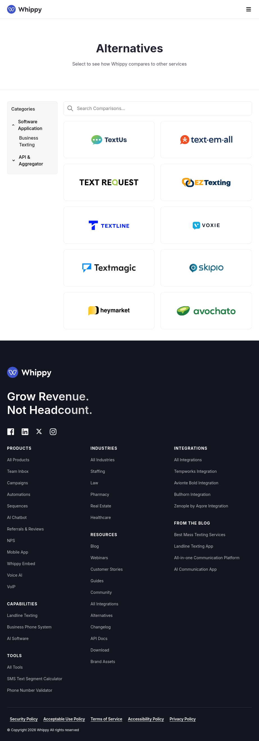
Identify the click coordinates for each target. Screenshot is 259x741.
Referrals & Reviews (25, 529)
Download (99, 650)
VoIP (11, 586)
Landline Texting (22, 615)
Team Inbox (18, 471)
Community (101, 592)
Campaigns (17, 482)
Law (94, 482)
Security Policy (24, 719)
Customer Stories (106, 569)
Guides (96, 580)
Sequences (17, 505)
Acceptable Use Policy (64, 719)
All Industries (102, 459)
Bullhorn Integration (192, 494)
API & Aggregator (27, 160)
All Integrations (104, 603)
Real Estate (100, 505)
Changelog (100, 626)
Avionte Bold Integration (196, 482)
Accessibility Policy (146, 719)
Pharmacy (99, 494)
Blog (94, 546)
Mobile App (17, 552)
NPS (11, 540)
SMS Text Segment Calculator (34, 678)
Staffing (97, 471)
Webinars (99, 557)
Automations (18, 494)
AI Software (18, 638)
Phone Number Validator (29, 690)
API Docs (98, 638)
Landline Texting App (193, 546)
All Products (18, 459)
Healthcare (100, 517)
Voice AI (14, 575)
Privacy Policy (183, 719)
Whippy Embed (21, 563)
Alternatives (101, 615)
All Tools (15, 667)
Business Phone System (29, 626)
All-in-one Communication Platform (207, 557)
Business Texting (28, 141)
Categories (23, 109)
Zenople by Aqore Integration (201, 505)
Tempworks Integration (195, 471)
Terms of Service (106, 719)
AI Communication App (195, 569)
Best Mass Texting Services (199, 534)
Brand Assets (102, 661)
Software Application (26, 125)
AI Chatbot (17, 517)
